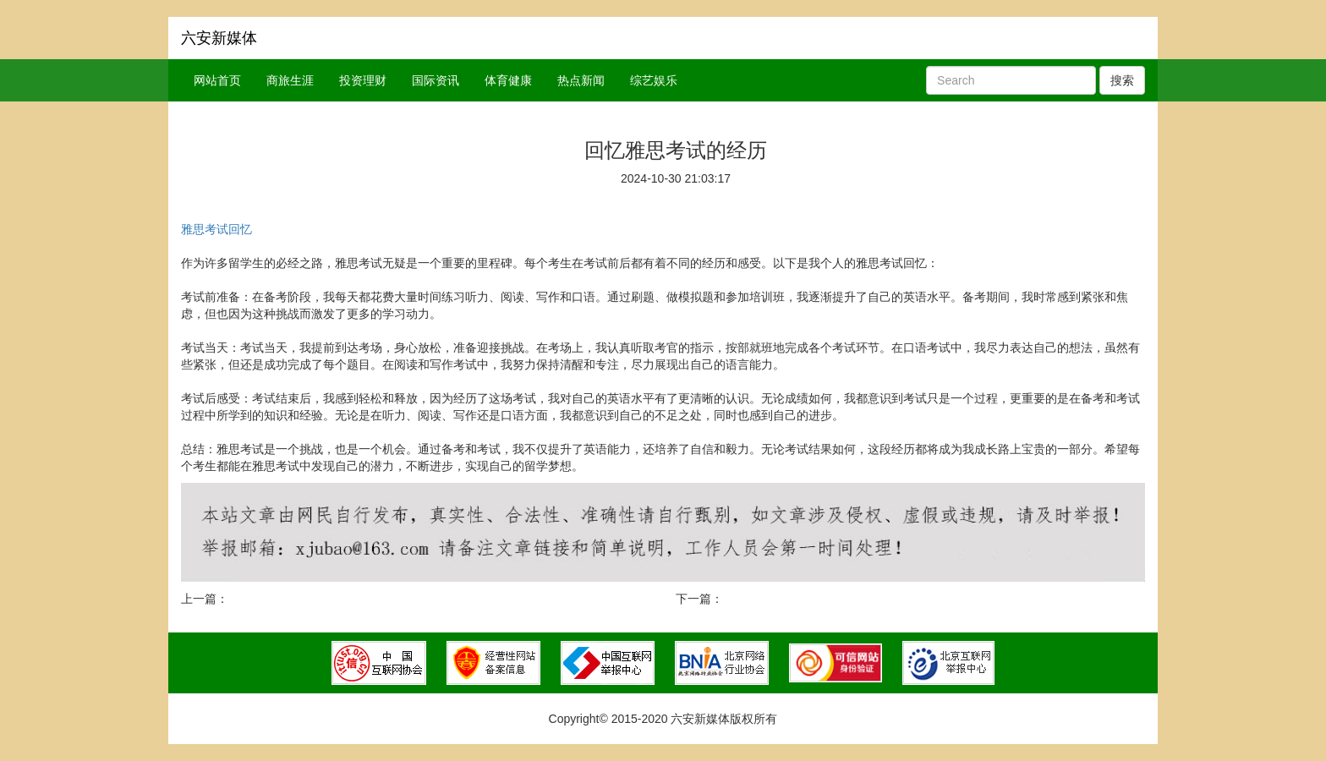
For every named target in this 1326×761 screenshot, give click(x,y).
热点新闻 (581, 80)
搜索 (1122, 80)
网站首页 (217, 80)
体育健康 (508, 80)
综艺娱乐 (653, 80)
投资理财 (362, 80)
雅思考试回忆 (216, 229)
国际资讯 (435, 80)
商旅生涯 (290, 80)
